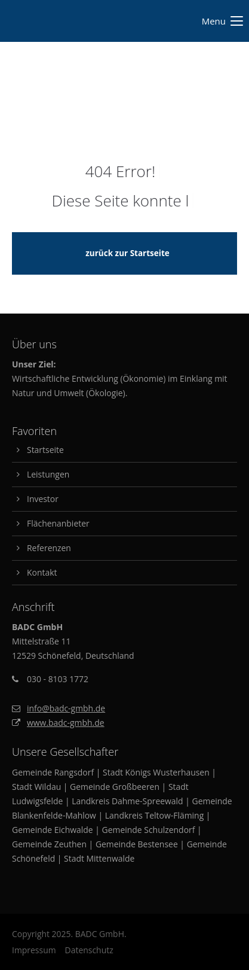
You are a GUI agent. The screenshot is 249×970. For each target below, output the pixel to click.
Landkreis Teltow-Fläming (154, 815)
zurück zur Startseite (127, 253)
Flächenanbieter (58, 523)
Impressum (34, 950)
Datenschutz (89, 950)
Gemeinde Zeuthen (49, 844)
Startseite (45, 449)
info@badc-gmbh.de (66, 708)
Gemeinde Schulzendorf (148, 829)
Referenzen (49, 548)
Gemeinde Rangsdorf (53, 772)
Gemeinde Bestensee (137, 844)
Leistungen (48, 474)
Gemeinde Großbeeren (114, 786)
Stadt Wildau (36, 786)
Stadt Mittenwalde (99, 858)
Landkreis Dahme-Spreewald (127, 801)
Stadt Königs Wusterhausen (156, 772)
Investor (43, 498)
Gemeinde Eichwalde (52, 829)
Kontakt (42, 572)
